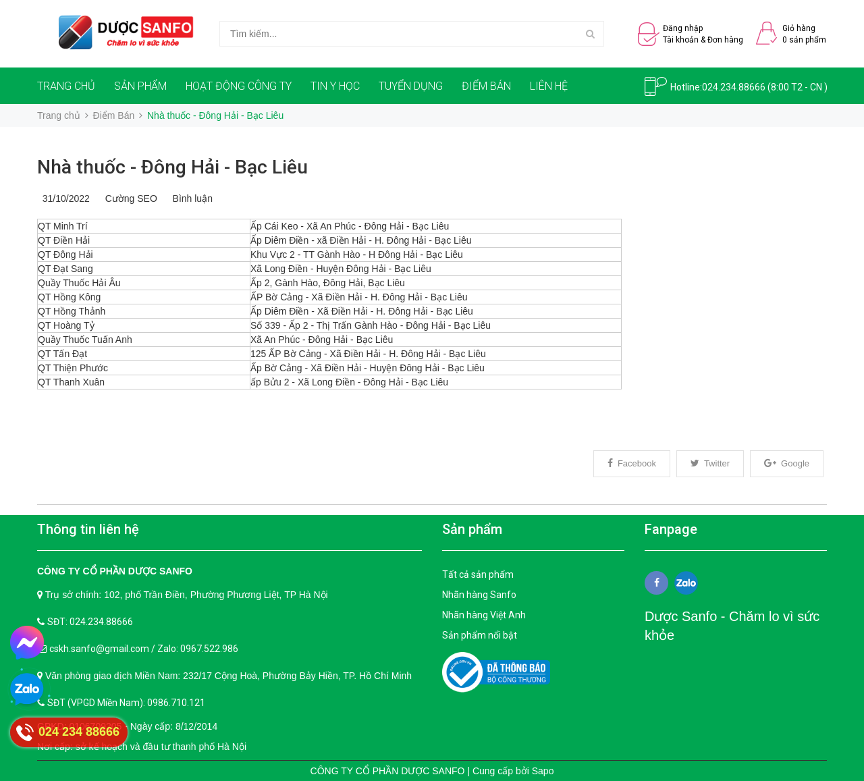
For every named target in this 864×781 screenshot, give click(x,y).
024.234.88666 (733, 87)
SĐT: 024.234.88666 (90, 621)
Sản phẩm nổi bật (479, 635)
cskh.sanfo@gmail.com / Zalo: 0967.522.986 (143, 648)
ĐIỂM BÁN (486, 86)
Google (786, 463)
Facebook (632, 463)
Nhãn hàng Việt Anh (484, 615)
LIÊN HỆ (549, 86)
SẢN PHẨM (140, 86)
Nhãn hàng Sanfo (479, 594)
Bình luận (190, 198)
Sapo (543, 770)
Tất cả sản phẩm (478, 574)
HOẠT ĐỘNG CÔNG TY (239, 86)
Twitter (710, 463)
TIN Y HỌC (335, 86)
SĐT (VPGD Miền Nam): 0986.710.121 (126, 702)
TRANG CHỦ (66, 86)
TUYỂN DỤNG (411, 86)
